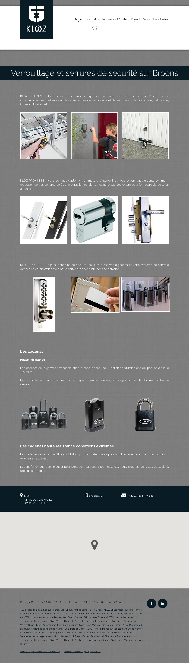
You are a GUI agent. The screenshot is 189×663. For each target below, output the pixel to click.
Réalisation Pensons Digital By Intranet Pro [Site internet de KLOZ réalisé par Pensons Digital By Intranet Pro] (82, 651)
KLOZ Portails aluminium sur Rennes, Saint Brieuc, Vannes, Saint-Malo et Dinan (103, 613)
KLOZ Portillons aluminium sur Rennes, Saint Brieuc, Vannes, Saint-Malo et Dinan (63, 617)
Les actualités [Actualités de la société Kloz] (160, 19)
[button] (94, 545)
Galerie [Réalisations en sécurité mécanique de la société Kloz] (146, 19)
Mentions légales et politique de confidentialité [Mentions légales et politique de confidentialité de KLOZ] (40, 651)
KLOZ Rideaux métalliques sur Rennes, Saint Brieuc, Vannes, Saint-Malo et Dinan (61, 610)
